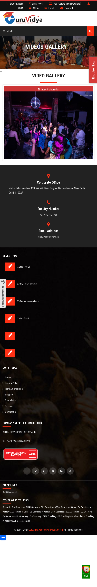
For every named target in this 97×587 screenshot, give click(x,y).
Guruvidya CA (9, 507)
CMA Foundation (27, 284)
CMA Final (23, 318)
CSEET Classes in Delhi (20, 521)
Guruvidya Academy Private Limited (45, 529)
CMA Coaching (9, 492)
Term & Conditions (13, 388)
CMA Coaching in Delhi (18, 511)
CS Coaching (23, 516)
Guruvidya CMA (23, 507)
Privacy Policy (10, 383)
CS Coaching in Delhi (39, 511)
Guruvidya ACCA (52, 507)
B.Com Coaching (56, 511)
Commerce (24, 266)
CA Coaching (87, 511)
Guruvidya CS (37, 507)
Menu (8, 31)
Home (7, 377)
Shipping (8, 394)
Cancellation (10, 400)
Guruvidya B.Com (69, 507)
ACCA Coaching (72, 511)
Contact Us (9, 412)
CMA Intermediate (28, 301)
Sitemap (8, 406)
